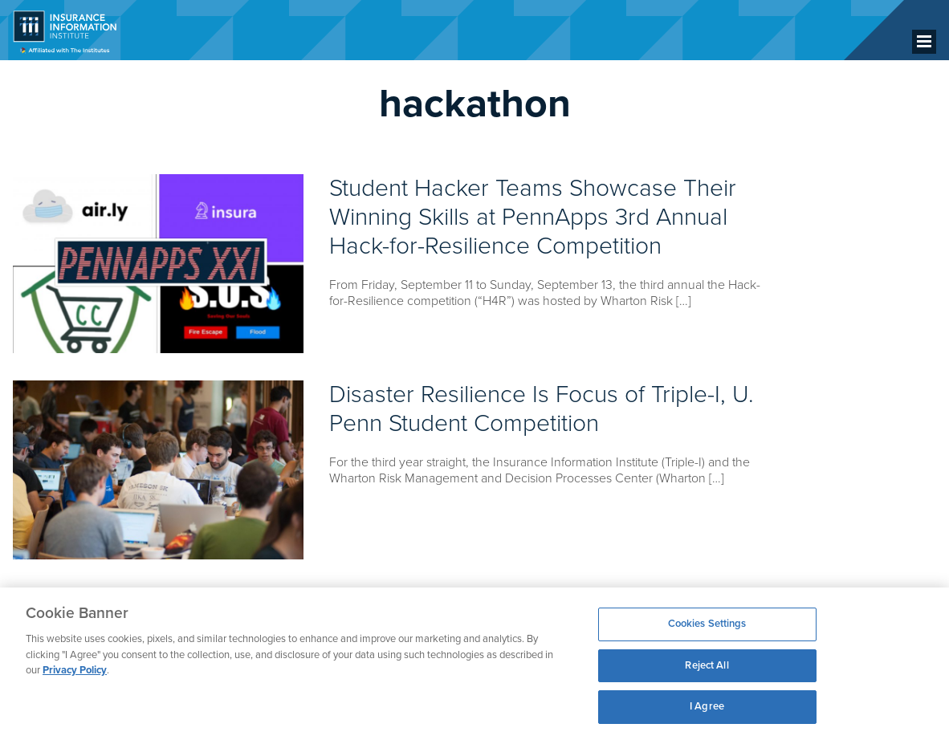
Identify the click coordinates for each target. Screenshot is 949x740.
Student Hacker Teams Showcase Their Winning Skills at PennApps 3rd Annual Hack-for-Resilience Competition (532, 217)
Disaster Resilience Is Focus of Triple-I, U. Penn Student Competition (541, 409)
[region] (474, 664)
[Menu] (924, 42)
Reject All (706, 665)
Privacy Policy (75, 670)
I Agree (707, 706)
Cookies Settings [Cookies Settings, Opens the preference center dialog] (707, 623)
